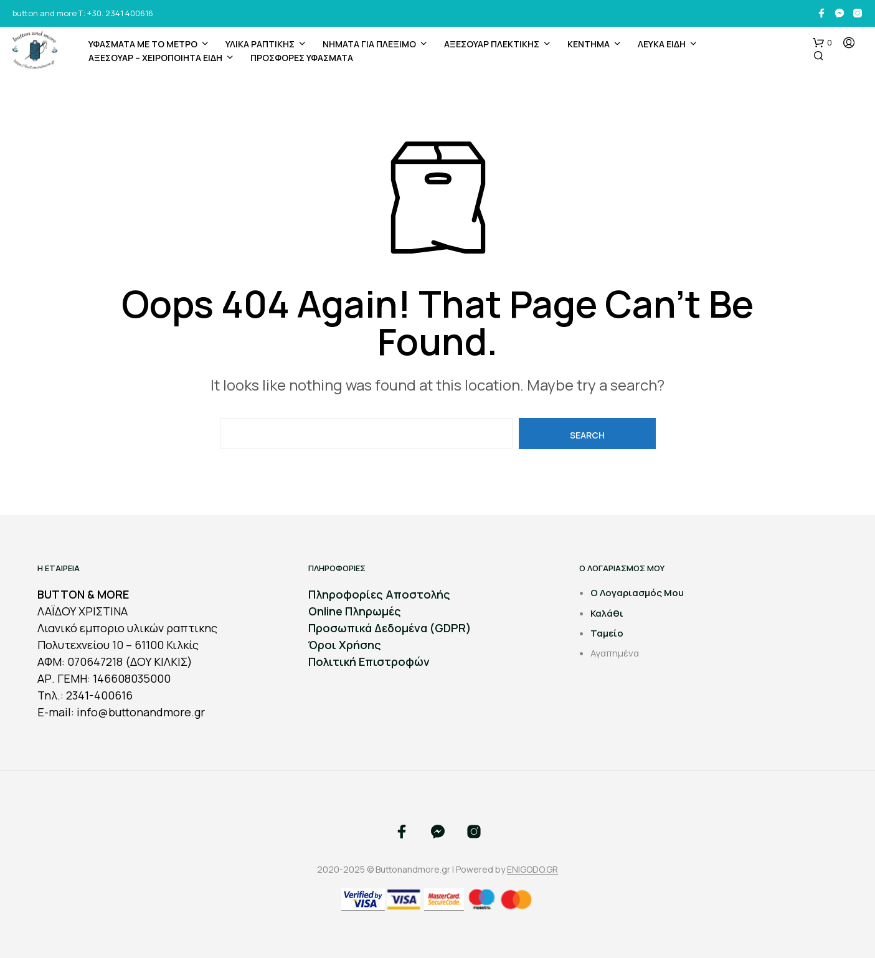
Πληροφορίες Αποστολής (379, 594)
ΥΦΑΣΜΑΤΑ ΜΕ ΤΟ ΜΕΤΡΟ (142, 44)
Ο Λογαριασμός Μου (637, 592)
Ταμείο (606, 633)
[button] (822, 43)
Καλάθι (606, 613)
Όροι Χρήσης (344, 644)
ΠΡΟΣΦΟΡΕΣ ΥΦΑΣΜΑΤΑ (301, 58)
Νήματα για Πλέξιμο (369, 44)
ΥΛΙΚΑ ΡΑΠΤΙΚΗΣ (260, 44)
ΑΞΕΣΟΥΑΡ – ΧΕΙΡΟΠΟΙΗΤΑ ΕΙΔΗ (155, 58)
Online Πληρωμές (354, 611)
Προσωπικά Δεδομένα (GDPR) (389, 627)
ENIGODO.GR (532, 870)
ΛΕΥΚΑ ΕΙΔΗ (662, 44)
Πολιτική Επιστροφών (369, 661)
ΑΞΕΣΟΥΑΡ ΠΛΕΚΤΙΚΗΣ (491, 44)
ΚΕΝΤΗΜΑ (588, 44)
